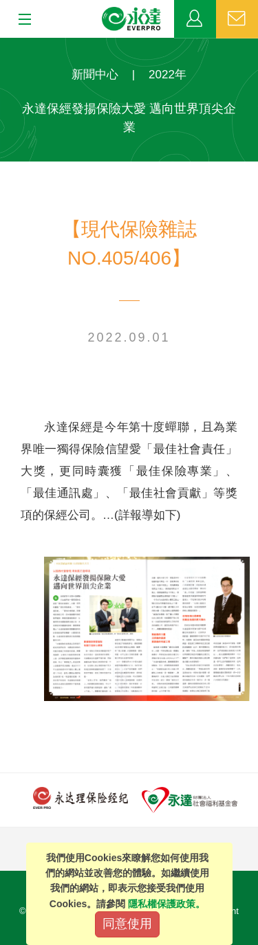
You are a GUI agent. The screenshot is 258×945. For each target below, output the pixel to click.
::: (4, 45)
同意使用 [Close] (127, 924)
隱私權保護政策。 (166, 903)
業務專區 (195, 19)
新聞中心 (95, 74)
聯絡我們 (237, 19)
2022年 (167, 74)
